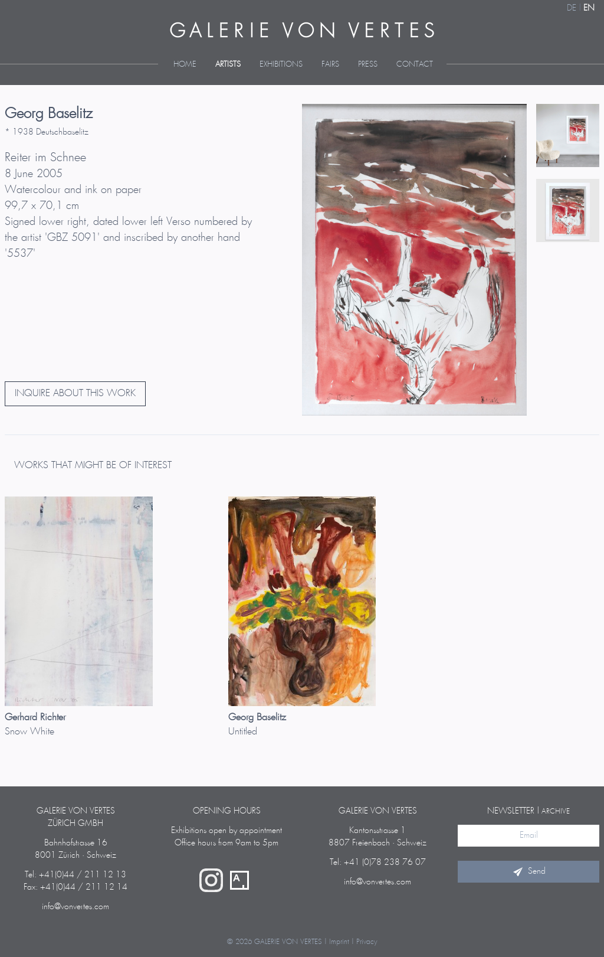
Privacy (367, 942)
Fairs (330, 64)
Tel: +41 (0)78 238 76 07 (378, 862)
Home (184, 64)
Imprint (339, 942)
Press (368, 64)
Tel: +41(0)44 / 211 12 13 (75, 875)
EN (589, 8)
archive (555, 811)
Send (528, 871)
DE (571, 8)
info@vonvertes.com (75, 907)
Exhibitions (281, 64)
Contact (414, 64)
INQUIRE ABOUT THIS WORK (75, 393)
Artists (228, 64)
